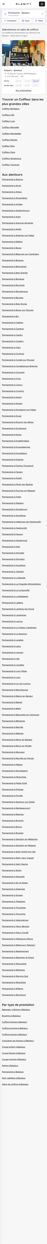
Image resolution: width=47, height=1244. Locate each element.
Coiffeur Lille (8, 115)
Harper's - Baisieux (13, 70)
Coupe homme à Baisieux (14, 1059)
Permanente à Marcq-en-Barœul (17, 696)
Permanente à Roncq (12, 827)
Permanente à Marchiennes (15, 690)
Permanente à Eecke (11, 434)
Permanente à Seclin (11, 870)
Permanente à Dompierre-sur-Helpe (19, 409)
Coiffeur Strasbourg (11, 158)
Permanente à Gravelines (14, 515)
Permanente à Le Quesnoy (14, 634)
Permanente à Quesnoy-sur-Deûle (18, 802)
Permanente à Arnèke (12, 204)
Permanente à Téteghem (13, 901)
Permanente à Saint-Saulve (15, 864)
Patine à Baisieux (10, 1065)
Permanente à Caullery (13, 341)
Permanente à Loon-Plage (14, 671)
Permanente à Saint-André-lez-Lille (18, 851)
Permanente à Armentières (14, 198)
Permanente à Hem (11, 546)
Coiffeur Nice (8, 146)
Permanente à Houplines (13, 565)
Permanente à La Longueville (15, 590)
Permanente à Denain (12, 403)
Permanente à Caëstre (12, 322)
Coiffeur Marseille (10, 127)
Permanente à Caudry (12, 335)
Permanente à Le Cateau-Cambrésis (19, 627)
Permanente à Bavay (11, 248)
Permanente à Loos (11, 677)
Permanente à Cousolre (13, 372)
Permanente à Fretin (11, 497)
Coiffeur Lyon (8, 121)
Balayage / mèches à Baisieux (16, 1009)
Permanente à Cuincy (12, 385)
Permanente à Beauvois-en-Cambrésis (20, 254)
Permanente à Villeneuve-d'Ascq (17, 939)
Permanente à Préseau (12, 789)
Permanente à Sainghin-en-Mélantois (20, 839)
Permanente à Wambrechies (15, 951)
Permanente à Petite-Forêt (14, 783)
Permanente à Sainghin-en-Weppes (19, 845)
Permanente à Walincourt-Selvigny (18, 945)
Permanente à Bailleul (12, 241)
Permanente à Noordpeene (15, 771)
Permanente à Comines (13, 353)
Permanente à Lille (10, 658)
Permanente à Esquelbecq (14, 453)
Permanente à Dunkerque (14, 428)
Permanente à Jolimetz (13, 571)
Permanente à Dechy (12, 397)
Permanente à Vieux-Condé (15, 932)
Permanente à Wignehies (14, 982)
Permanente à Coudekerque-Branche (19, 366)
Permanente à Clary (11, 347)
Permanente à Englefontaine (15, 441)
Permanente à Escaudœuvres (16, 447)
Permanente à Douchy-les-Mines (17, 422)
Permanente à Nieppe (12, 764)
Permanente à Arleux (12, 192)
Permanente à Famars (12, 472)
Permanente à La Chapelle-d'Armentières (21, 584)
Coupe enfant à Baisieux (13, 1047)
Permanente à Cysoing (13, 391)
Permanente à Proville (12, 795)
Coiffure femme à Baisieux (14, 1022)
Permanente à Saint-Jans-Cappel (18, 858)
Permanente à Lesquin (12, 652)
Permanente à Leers (11, 646)
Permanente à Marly (11, 708)
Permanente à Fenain (12, 478)
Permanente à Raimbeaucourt (16, 808)
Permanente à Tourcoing (13, 914)
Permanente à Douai (11, 416)
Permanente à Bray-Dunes (14, 304)
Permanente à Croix (11, 378)
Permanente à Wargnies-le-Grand (18, 957)
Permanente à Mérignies (13, 721)
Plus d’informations (23, 90)
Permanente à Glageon (13, 503)
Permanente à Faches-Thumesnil (17, 466)
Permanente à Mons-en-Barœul (17, 739)
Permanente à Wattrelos (13, 970)
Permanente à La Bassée (13, 578)
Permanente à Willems (12, 988)
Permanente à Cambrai (13, 329)
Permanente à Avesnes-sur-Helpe (18, 235)
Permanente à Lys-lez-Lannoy (16, 683)
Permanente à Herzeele (13, 553)
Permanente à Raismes (13, 814)
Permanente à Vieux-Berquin (15, 926)
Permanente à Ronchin (13, 820)
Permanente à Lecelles (12, 640)
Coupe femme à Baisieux (14, 1053)
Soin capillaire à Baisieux (13, 1078)
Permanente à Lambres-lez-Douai (18, 609)
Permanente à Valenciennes (15, 920)
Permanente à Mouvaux (13, 752)
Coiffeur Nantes (9, 140)
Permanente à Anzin (11, 185)
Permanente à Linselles (13, 665)
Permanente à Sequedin (13, 876)
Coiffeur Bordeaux (11, 108)
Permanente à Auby (11, 217)
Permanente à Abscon (12, 179)
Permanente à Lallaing (12, 602)
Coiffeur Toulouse (10, 164)
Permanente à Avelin (11, 229)
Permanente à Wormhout (14, 995)
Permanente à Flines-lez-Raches (17, 484)
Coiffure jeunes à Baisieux (14, 1034)
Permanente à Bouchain (13, 285)
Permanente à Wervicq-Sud (15, 976)
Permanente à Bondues (13, 279)
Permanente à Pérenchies (14, 777)
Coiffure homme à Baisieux (15, 1028)
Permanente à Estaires (12, 459)
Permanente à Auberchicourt (16, 210)
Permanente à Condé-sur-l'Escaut (18, 360)
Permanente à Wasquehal (14, 964)
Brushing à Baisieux (11, 1016)
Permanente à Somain (12, 895)
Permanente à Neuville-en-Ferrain (18, 758)
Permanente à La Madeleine (15, 596)
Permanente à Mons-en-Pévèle (16, 746)
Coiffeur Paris (8, 152)
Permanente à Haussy (12, 534)
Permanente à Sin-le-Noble (15, 883)
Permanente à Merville (12, 727)
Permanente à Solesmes (13, 889)
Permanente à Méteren (13, 733)
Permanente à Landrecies (14, 615)
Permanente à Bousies (12, 297)
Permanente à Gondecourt (14, 509)
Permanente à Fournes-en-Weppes (18, 490)
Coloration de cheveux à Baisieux (18, 1040)
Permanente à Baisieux (13, 1072)
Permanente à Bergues (13, 260)
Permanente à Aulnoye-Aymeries (17, 223)
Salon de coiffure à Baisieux (15, 1084)
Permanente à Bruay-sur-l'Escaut (17, 310)
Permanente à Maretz (12, 702)
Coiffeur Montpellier (11, 133)
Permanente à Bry (10, 316)
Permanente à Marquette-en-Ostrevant (20, 715)
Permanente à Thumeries (14, 907)
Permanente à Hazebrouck (14, 540)
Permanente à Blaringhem (14, 266)
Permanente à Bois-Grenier (15, 273)
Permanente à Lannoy (12, 621)
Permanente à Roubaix (12, 833)
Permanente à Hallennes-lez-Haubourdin (21, 522)
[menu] (3, 3)
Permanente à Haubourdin (14, 528)
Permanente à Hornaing (13, 559)
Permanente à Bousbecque (15, 291)
